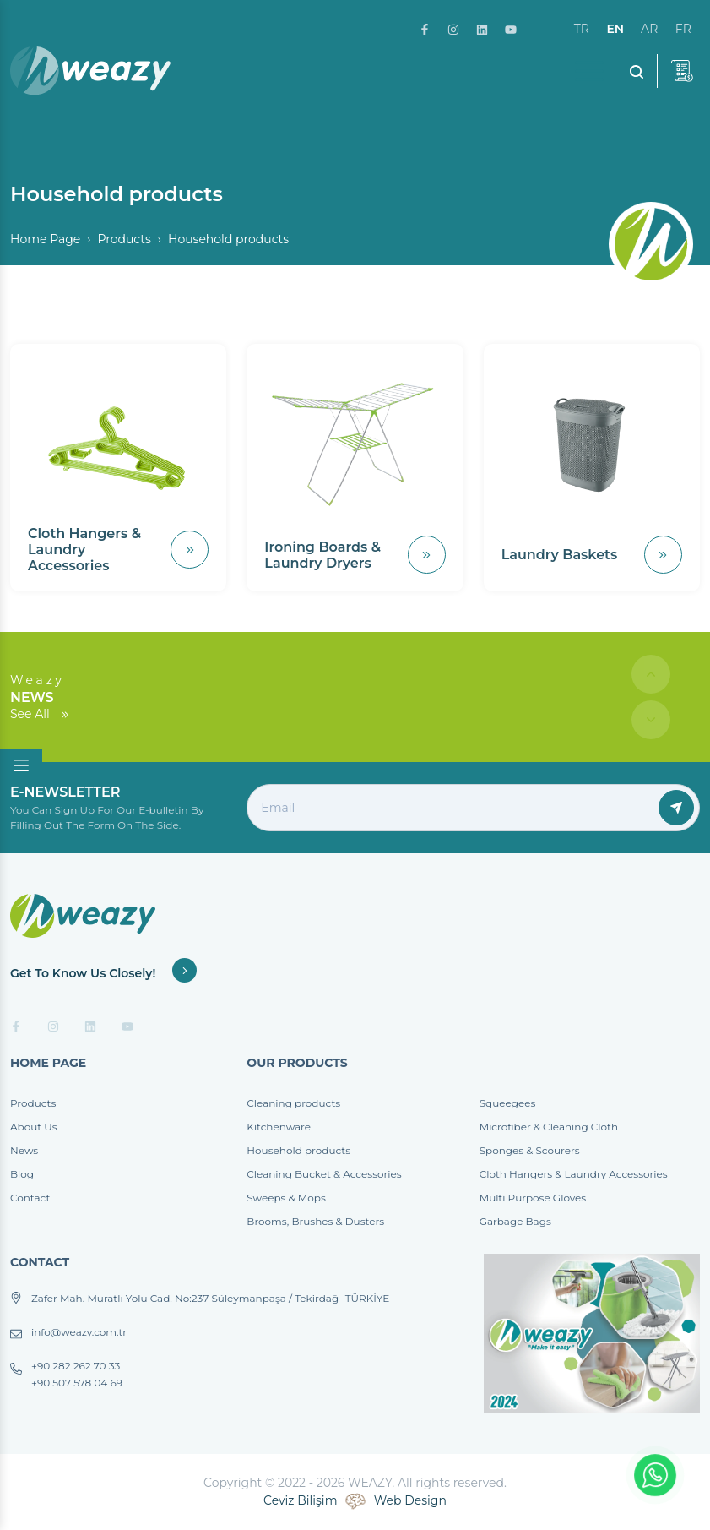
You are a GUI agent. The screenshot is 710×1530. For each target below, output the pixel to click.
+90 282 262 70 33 (75, 1366)
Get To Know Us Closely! (103, 973)
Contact (30, 1197)
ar (649, 28)
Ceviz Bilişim (300, 1500)
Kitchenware (279, 1126)
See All (40, 713)
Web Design (410, 1500)
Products (123, 239)
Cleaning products (293, 1103)
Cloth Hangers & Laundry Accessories (574, 1174)
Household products (298, 1150)
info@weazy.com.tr (79, 1332)
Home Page (45, 239)
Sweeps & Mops (286, 1197)
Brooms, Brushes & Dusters (315, 1221)
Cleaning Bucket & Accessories (324, 1174)
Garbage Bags (515, 1221)
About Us (33, 1126)
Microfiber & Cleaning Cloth (549, 1126)
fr (683, 28)
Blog (22, 1174)
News (24, 1150)
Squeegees (508, 1103)
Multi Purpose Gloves (533, 1197)
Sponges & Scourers (530, 1150)
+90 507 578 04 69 (76, 1383)
